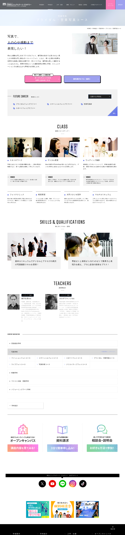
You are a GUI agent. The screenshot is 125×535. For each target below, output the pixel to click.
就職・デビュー (70, 4)
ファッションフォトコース (21, 358)
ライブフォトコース (18, 364)
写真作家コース (44, 364)
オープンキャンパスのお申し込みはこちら (43, 79)
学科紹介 (50, 4)
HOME (89, 28)
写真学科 (101, 28)
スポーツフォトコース (74, 358)
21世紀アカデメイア (96, 4)
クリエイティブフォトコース (76, 364)
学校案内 (41, 4)
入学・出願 (60, 4)
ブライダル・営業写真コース (104, 358)
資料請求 (120, 4)
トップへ (108, 351)
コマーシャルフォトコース (48, 358)
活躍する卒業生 (95, 97)
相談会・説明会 (83, 4)
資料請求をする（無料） (82, 79)
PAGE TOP (113, 529)
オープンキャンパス (110, 4)
